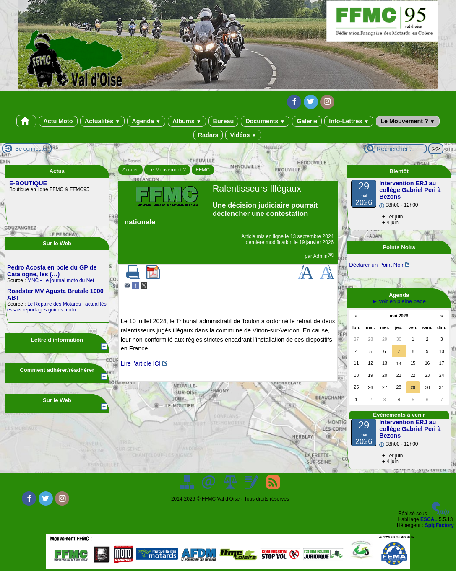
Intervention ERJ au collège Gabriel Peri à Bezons (409, 190)
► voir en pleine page (399, 301)
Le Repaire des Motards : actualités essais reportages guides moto (57, 307)
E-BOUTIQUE (28, 183)
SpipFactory (439, 525)
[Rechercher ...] (395, 148)
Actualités (102, 121)
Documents (265, 121)
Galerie (307, 121)
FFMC (203, 170)
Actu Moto (58, 121)
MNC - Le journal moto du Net (60, 280)
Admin (320, 256)
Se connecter (31, 148)
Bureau (223, 121)
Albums (186, 121)
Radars (208, 135)
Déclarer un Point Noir (376, 265)
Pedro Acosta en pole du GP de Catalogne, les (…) (52, 271)
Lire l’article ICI (141, 363)
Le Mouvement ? (407, 121)
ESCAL (429, 519)
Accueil (130, 170)
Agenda (146, 121)
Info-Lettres (349, 121)
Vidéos (243, 135)
